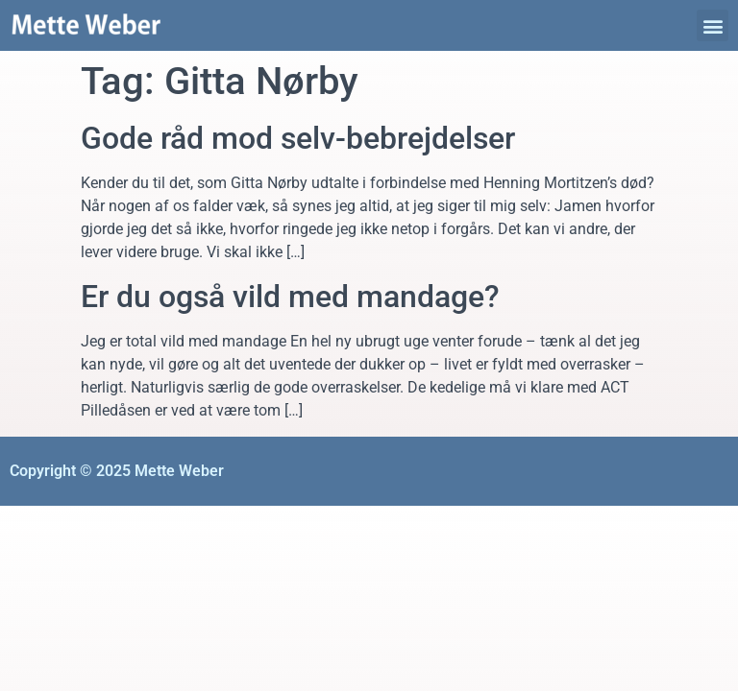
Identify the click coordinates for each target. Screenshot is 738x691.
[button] (712, 25)
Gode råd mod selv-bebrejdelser (298, 138)
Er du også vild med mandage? (290, 296)
